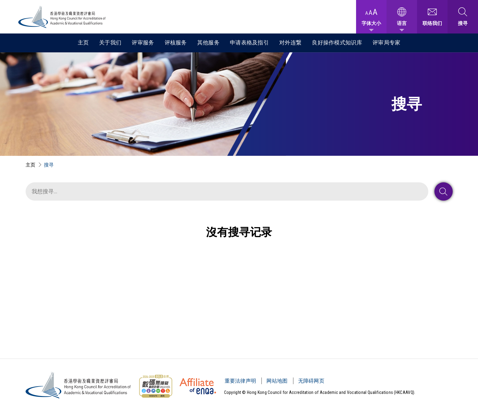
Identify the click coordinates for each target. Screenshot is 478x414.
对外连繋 (290, 42)
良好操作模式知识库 (337, 42)
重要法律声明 (240, 381)
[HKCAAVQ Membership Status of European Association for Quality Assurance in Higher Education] (198, 386)
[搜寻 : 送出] (443, 191)
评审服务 (143, 42)
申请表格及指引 (249, 42)
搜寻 (49, 165)
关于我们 (110, 42)
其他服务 (208, 42)
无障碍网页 (311, 381)
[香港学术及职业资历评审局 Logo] (62, 16)
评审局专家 (387, 42)
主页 (83, 42)
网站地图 (276, 381)
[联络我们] (432, 16)
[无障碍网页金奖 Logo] (155, 386)
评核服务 (176, 42)
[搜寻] (227, 191)
